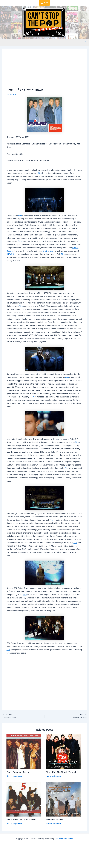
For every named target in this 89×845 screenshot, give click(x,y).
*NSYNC (10, 254)
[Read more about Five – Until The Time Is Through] (63, 751)
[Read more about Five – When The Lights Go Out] (23, 799)
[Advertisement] (45, 70)
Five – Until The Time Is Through (61, 772)
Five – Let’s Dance (54, 819)
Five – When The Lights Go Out (20, 819)
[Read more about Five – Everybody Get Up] (23, 751)
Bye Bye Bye (48, 251)
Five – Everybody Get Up (17, 772)
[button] (86, 42)
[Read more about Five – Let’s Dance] (63, 799)
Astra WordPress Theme (63, 839)
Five (40, 173)
